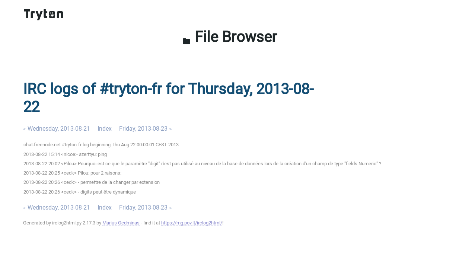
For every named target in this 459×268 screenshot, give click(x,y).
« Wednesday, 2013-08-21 (56, 128)
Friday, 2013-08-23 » (145, 128)
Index (105, 128)
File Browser (229, 37)
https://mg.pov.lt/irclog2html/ (191, 223)
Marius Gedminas (121, 223)
